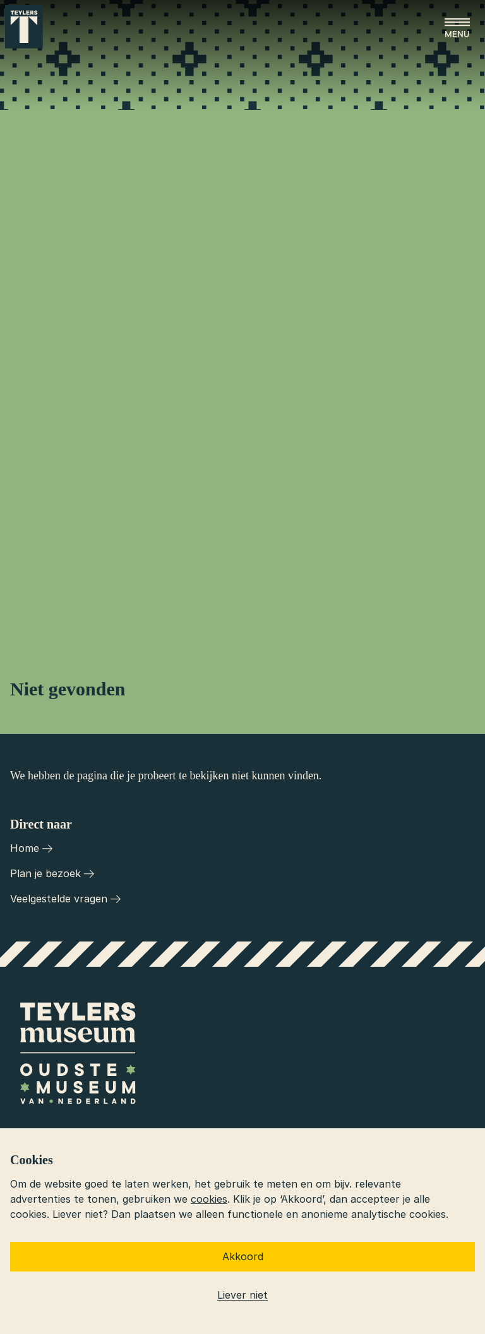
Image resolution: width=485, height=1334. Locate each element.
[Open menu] (457, 27)
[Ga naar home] (24, 27)
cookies (209, 1199)
